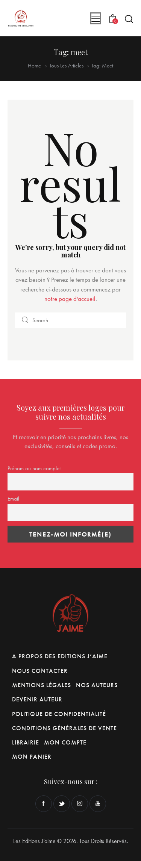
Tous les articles (66, 65)
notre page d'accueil (70, 298)
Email (13, 498)
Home (34, 65)
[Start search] (128, 18)
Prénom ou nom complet (34, 468)
